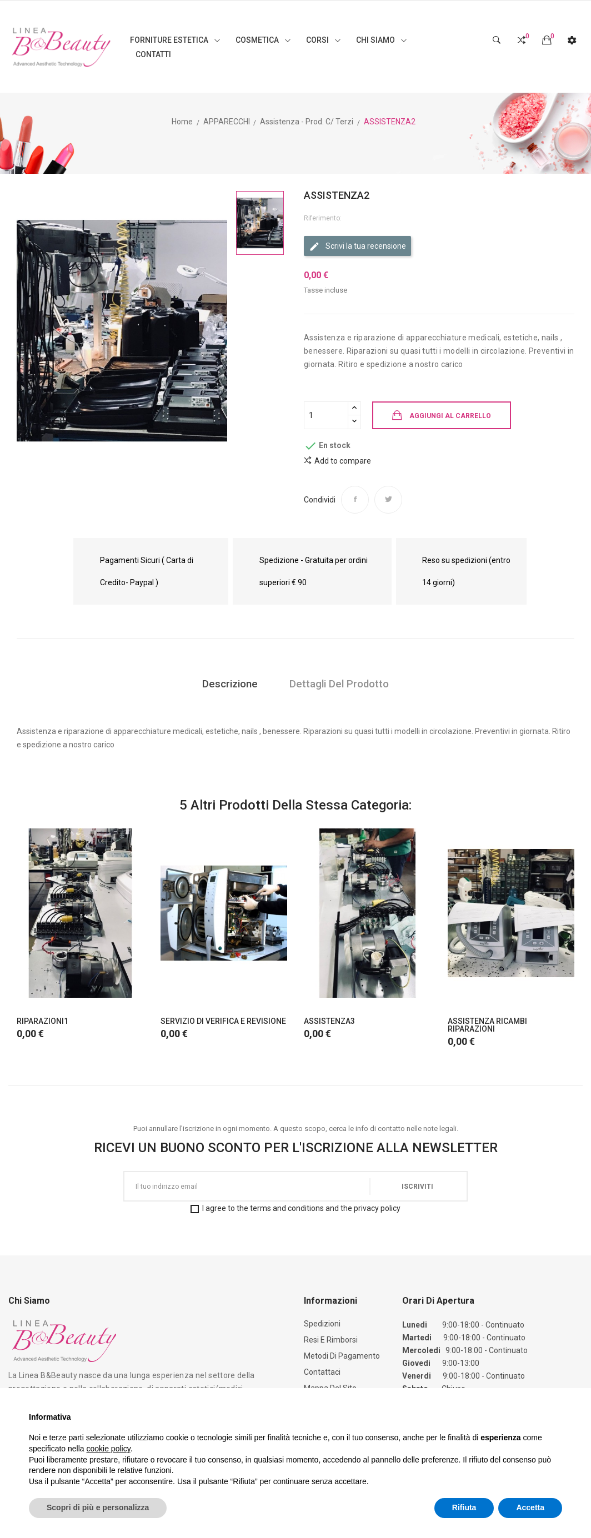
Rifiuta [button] (464, 1507)
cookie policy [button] (109, 1448)
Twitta (388, 500)
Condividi (355, 500)
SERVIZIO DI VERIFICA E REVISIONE (223, 1021)
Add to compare (337, 460)
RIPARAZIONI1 (42, 1021)
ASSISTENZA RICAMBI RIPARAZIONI (487, 1025)
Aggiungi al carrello (450, 416)
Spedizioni (322, 1323)
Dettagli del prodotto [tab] (340, 684)
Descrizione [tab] (228, 684)
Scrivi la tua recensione (357, 246)
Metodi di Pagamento (342, 1355)
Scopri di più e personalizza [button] (98, 1507)
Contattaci (322, 1372)
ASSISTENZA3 (329, 1021)
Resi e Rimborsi (331, 1339)
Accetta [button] (530, 1507)
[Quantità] (326, 415)
